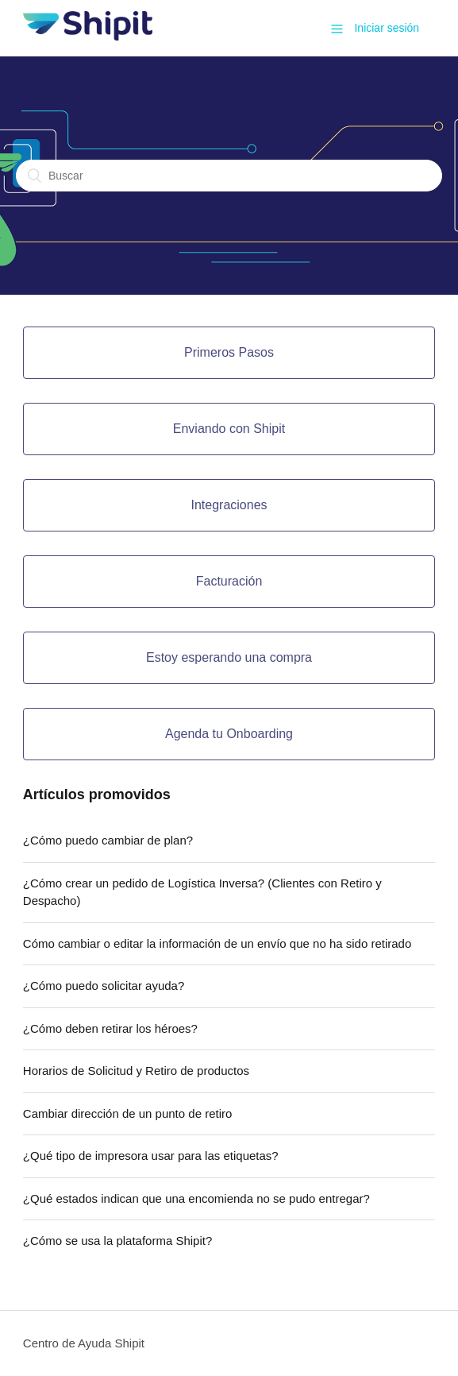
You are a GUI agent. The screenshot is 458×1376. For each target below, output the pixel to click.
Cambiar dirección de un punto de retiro (127, 1113)
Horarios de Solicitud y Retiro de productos (136, 1070)
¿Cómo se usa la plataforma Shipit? (117, 1240)
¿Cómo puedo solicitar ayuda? (103, 985)
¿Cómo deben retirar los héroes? (110, 1028)
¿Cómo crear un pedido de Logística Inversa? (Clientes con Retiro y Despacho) (202, 892)
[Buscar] (229, 175)
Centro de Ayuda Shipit (83, 1343)
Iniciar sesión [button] (386, 27)
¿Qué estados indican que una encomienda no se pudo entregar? (196, 1198)
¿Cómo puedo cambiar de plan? (108, 840)
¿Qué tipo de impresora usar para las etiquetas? (151, 1155)
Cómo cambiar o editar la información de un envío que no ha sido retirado (217, 943)
